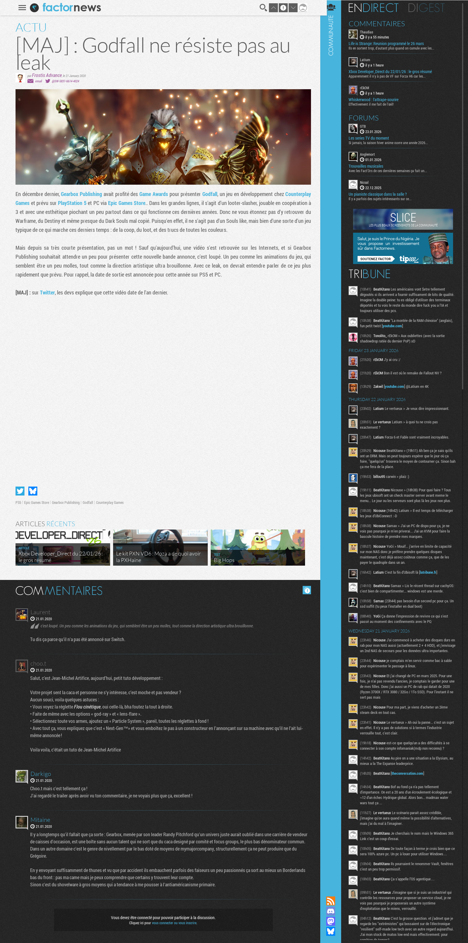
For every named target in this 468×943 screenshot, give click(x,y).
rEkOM (369, 87)
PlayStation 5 (71, 202)
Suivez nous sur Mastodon (335, 921)
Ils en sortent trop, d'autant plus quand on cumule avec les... (396, 48)
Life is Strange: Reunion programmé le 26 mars (390, 43)
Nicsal (368, 182)
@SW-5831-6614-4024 (64, 81)
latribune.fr (432, 572)
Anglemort (371, 154)
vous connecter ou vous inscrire (173, 922)
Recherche (262, 7)
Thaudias (371, 31)
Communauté (335, 442)
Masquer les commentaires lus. (306, 590)
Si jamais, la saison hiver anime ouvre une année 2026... (392, 142)
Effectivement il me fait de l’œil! (375, 103)
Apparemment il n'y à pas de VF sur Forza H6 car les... (391, 76)
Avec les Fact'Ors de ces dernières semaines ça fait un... (392, 170)
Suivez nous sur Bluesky (335, 931)
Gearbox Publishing (80, 193)
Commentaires (381, 23)
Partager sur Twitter (19, 491)
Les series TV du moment (373, 137)
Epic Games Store (125, 202)
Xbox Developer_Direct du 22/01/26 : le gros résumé (394, 71)
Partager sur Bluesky (31, 491)
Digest (431, 7)
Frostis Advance (46, 75)
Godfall (208, 193)
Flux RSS (335, 900)
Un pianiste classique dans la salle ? (382, 194)
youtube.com (411, 325)
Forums (368, 117)
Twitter (46, 292)
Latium (369, 59)
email (37, 81)
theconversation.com (412, 783)
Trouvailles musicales (370, 165)
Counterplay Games (109, 502)
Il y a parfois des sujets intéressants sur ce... (384, 198)
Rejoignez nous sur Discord (335, 911)
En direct (378, 7)
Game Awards (152, 193)
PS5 (17, 502)
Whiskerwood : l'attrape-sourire (378, 99)
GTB (367, 126)
